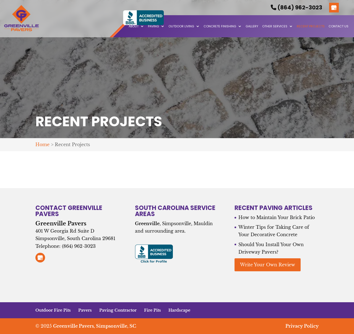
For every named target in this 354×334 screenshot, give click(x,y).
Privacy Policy (302, 326)
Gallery (252, 26)
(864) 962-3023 (296, 7)
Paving (153, 26)
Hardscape (179, 310)
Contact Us (338, 26)
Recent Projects (311, 26)
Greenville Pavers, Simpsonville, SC (94, 326)
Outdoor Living (181, 26)
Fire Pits (152, 310)
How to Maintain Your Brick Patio (276, 217)
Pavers (85, 310)
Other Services (274, 26)
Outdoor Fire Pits (53, 310)
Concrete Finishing (220, 26)
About (134, 26)
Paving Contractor (118, 310)
